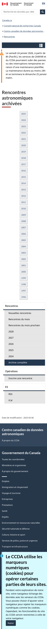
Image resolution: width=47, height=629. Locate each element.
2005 (23, 240)
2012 (23, 196)
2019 (23, 151)
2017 (23, 164)
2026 (11, 343)
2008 (23, 221)
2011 (23, 202)
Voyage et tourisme (11, 493)
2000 (23, 271)
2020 (23, 145)
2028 (11, 331)
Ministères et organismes (14, 465)
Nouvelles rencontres (20, 313)
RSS (10, 394)
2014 (23, 183)
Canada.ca (7, 20)
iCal (10, 400)
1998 (23, 284)
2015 (23, 177)
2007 (23, 227)
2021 (23, 139)
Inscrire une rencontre (20, 378)
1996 (23, 297)
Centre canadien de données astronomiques (25, 31)
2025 (23, 113)
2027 (11, 337)
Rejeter (11, 623)
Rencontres (9, 36)
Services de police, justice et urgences (20, 540)
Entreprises (7, 499)
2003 (23, 252)
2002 (23, 259)
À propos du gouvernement (15, 471)
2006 (23, 234)
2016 (23, 170)
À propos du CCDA (10, 440)
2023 (23, 126)
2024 (23, 120)
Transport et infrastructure (15, 546)
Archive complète (18, 362)
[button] (24, 45)
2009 (23, 215)
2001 (23, 265)
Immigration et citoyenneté (15, 487)
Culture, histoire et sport (13, 534)
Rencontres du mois (19, 319)
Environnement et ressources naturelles (21, 522)
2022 (23, 132)
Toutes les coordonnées (13, 459)
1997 (23, 290)
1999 (23, 278)
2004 (23, 246)
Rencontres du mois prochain (24, 325)
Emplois (5, 481)
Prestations (7, 505)
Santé (4, 511)
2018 (23, 158)
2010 (23, 208)
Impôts (5, 517)
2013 (23, 189)
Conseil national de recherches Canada (22, 25)
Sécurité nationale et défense (16, 528)
